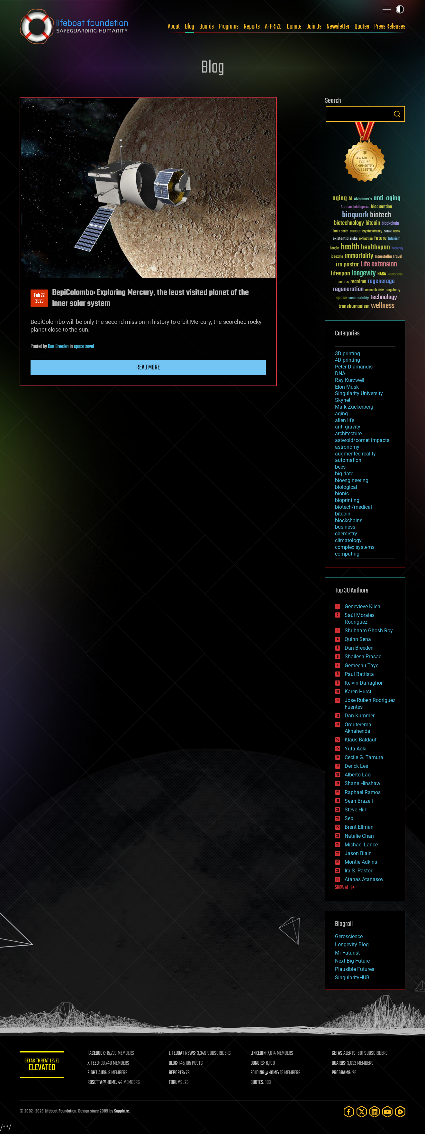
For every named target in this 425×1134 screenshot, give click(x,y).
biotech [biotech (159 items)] (380, 215)
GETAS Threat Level (42, 1066)
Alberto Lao (358, 775)
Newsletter (338, 26)
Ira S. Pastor (358, 871)
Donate (294, 26)
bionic (342, 493)
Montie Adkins (361, 862)
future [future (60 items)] (380, 238)
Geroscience (349, 936)
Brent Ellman (359, 827)
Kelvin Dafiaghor (364, 683)
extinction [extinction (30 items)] (366, 239)
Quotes (362, 26)
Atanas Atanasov (364, 879)
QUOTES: (258, 1082)
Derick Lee (356, 766)
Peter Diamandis (354, 367)
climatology (348, 540)
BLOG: (173, 1063)
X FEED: (94, 1063)
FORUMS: (176, 1082)
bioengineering (351, 480)
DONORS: (258, 1063)
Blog (189, 26)
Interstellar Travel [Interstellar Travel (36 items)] (388, 257)
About (174, 26)
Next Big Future (352, 961)
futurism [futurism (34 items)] (394, 239)
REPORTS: (177, 1073)
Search (397, 114)
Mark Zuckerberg (354, 407)
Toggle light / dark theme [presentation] (400, 9)
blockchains (348, 520)
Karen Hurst (358, 691)
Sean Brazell (359, 801)
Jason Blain (358, 853)
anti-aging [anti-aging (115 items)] (387, 199)
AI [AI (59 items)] (350, 199)
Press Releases (389, 26)
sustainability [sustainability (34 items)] (358, 298)
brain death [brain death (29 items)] (340, 231)
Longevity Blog (352, 944)
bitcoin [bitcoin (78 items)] (373, 223)
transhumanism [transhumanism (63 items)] (354, 306)
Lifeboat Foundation (60, 1111)
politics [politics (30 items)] (344, 282)
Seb (349, 818)
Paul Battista (359, 674)
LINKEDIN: (259, 1053)
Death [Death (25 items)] (396, 231)
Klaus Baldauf (361, 740)
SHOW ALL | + (345, 888)
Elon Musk (347, 387)
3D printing (347, 354)
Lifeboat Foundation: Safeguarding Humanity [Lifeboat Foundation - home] (74, 26)
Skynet (342, 400)
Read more (148, 367)
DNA (340, 373)
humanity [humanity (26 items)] (397, 249)
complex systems (355, 547)
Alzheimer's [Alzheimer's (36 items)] (363, 199)
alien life (344, 420)
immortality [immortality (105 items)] (359, 256)
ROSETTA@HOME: (102, 1082)
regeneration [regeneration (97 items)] (348, 289)
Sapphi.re (121, 1111)
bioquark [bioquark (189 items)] (355, 215)
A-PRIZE (273, 26)
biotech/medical (353, 507)
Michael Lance (361, 845)
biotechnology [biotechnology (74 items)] (349, 223)
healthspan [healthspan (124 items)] (375, 248)
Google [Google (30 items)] (334, 249)
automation (348, 460)
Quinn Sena (358, 639)
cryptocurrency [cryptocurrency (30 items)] (372, 231)
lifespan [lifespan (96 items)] (340, 273)
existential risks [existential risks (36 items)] (345, 239)
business (345, 527)
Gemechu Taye (361, 665)
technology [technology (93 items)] (383, 297)
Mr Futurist (347, 953)
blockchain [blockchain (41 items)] (390, 223)
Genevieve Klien (362, 606)
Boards (206, 26)
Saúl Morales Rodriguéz (360, 618)
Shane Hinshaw (362, 783)
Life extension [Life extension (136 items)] (378, 264)
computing (347, 554)
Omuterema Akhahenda (358, 728)
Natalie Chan (359, 836)
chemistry (346, 534)
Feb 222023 (39, 298)
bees (340, 467)
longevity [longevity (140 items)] (364, 273)
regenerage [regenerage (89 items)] (381, 281)
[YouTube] (387, 1111)
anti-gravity (347, 427)
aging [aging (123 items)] (339, 199)
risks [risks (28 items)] (381, 290)
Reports (252, 26)
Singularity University (359, 393)
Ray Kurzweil (349, 380)
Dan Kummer (360, 716)
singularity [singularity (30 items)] (393, 290)
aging (341, 414)
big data (344, 474)
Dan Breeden (58, 346)
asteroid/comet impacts (362, 440)
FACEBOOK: (97, 1053)
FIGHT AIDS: (98, 1073)
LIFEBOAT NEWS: (182, 1053)
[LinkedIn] (374, 1111)
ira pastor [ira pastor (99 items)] (347, 264)
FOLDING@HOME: (265, 1073)
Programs (229, 26)
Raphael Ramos (363, 792)
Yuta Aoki (355, 749)
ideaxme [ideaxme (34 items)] (337, 257)
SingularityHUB (352, 977)
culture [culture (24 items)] (388, 231)
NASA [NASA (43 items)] (381, 274)
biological (346, 487)
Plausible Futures (354, 969)
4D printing (347, 360)
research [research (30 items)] (371, 290)
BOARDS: (339, 1063)
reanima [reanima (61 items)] (358, 282)
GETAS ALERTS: (344, 1053)
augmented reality (355, 454)
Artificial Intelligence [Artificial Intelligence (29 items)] (355, 207)
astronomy (347, 447)
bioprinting (347, 500)
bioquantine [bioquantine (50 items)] (381, 206)
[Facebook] (349, 1111)
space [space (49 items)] (341, 297)
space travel (84, 346)
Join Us (314, 26)
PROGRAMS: (342, 1073)
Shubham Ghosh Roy (369, 631)
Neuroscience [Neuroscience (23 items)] (395, 275)
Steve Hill (355, 810)
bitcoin (342, 514)
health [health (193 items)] (349, 247)
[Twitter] (362, 1111)
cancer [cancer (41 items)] (355, 231)
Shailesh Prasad (363, 657)
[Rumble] (400, 1111)
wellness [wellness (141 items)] (382, 306)
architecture (348, 433)
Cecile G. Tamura (364, 757)
